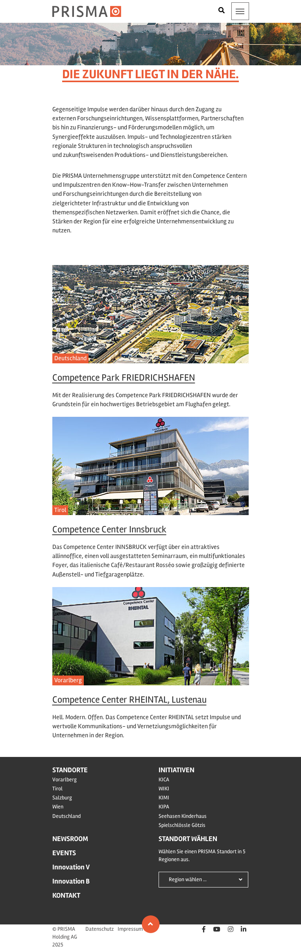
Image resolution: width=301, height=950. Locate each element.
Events (64, 853)
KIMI (164, 797)
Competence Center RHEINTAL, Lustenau (129, 699)
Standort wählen (188, 838)
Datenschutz (99, 929)
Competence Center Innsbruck (109, 529)
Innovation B (71, 881)
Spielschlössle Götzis (182, 825)
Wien (57, 806)
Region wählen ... (188, 879)
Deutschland (70, 358)
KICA (164, 779)
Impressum (130, 929)
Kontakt (66, 895)
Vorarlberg (68, 680)
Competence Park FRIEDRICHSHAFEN (123, 377)
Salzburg (62, 797)
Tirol (60, 510)
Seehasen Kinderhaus (183, 816)
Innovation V (71, 867)
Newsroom (70, 838)
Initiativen (176, 770)
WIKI (164, 788)
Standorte (70, 770)
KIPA (164, 806)
